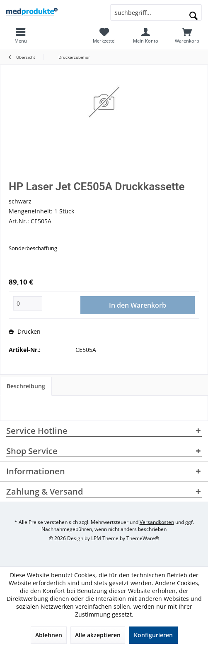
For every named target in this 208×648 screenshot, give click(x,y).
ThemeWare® (142, 538)
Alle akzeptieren (98, 635)
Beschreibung (26, 386)
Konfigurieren (153, 635)
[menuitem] (187, 35)
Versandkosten (157, 522)
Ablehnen (48, 635)
